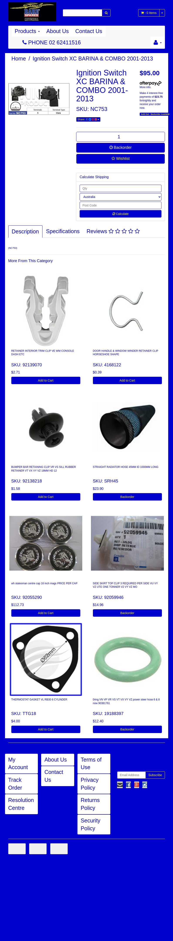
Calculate (121, 214)
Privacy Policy (90, 784)
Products (27, 31)
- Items (148, 13)
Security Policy (90, 824)
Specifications (63, 231)
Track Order (15, 784)
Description (25, 231)
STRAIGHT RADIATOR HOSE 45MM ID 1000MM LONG (125, 467)
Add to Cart (46, 380)
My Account (18, 763)
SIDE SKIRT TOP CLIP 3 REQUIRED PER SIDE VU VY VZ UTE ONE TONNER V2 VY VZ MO (125, 585)
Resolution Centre (21, 804)
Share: (88, 119)
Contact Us (88, 31)
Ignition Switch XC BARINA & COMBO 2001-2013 (93, 58)
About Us (57, 31)
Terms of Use (91, 763)
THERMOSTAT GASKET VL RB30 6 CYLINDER (39, 699)
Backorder (120, 147)
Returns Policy (90, 804)
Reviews (113, 231)
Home (19, 58)
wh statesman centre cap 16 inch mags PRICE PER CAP (44, 583)
